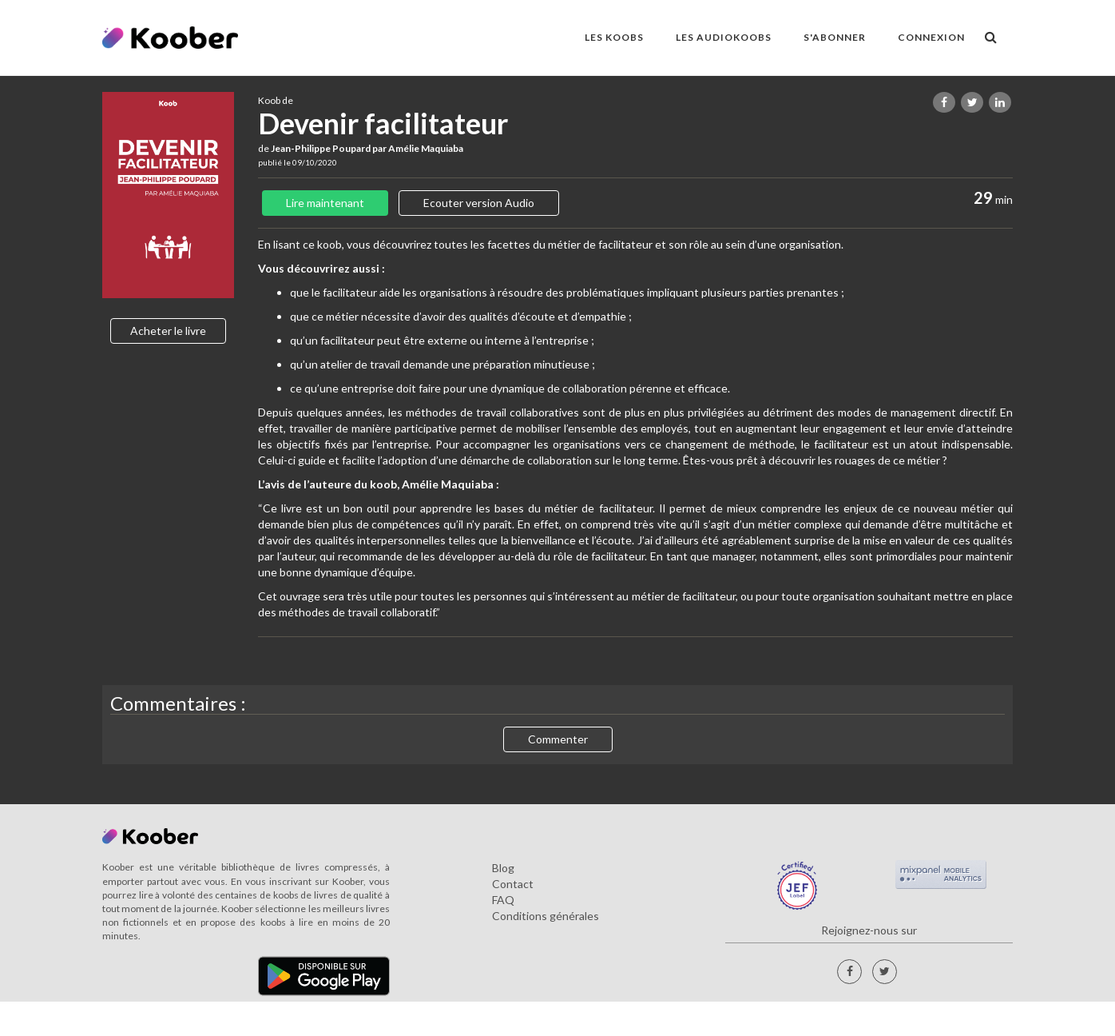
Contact (513, 884)
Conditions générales (545, 915)
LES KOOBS (614, 37)
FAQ (503, 899)
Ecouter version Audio (478, 202)
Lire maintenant (325, 202)
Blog (503, 868)
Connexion (931, 37)
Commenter (558, 739)
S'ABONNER (835, 37)
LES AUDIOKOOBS (724, 37)
